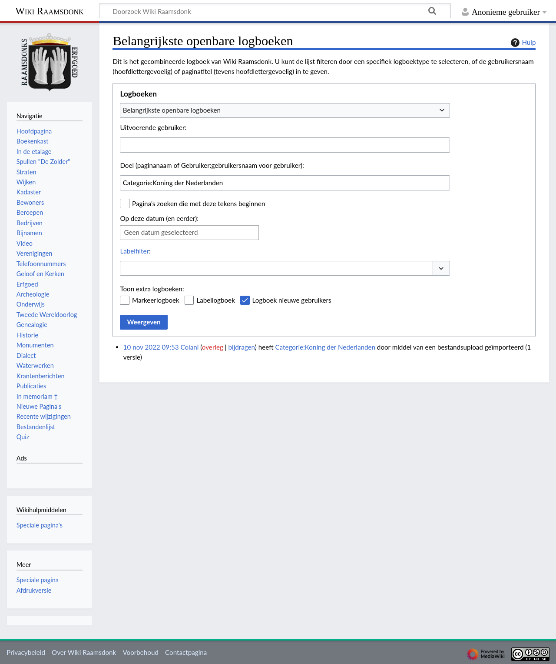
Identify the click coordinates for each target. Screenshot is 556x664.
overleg (212, 347)
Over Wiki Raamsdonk (84, 652)
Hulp (522, 42)
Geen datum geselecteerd (161, 232)
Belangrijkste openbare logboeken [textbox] (172, 110)
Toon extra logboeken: (152, 289)
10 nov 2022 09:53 (151, 347)
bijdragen (241, 347)
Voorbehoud (140, 652)
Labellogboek (215, 300)
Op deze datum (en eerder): (159, 218)
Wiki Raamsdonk (49, 11)
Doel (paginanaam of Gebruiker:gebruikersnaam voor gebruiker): (212, 165)
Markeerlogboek (155, 300)
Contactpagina (186, 652)
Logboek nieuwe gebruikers (291, 300)
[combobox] (285, 110)
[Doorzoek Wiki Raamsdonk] (274, 11)
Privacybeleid (26, 652)
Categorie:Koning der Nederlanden (325, 347)
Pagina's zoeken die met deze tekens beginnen (198, 203)
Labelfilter (134, 251)
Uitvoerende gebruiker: (153, 127)
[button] (441, 268)
